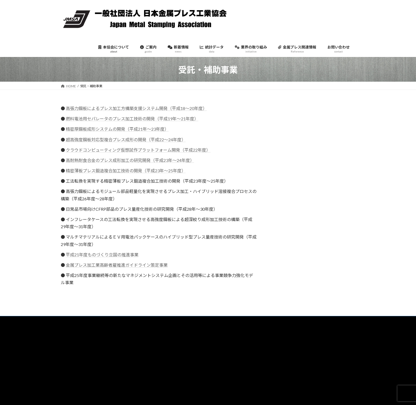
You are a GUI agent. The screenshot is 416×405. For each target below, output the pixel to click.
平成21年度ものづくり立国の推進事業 (102, 254)
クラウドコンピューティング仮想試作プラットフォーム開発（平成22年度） (138, 149)
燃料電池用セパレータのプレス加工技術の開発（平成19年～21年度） (132, 118)
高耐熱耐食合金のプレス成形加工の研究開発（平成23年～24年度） (130, 160)
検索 (340, 342)
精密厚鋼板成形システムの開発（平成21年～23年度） (117, 128)
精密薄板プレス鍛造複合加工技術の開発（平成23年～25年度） (126, 170)
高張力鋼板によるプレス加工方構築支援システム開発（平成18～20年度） (136, 108)
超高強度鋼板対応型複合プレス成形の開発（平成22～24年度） (126, 139)
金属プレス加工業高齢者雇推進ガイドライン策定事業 (117, 264)
